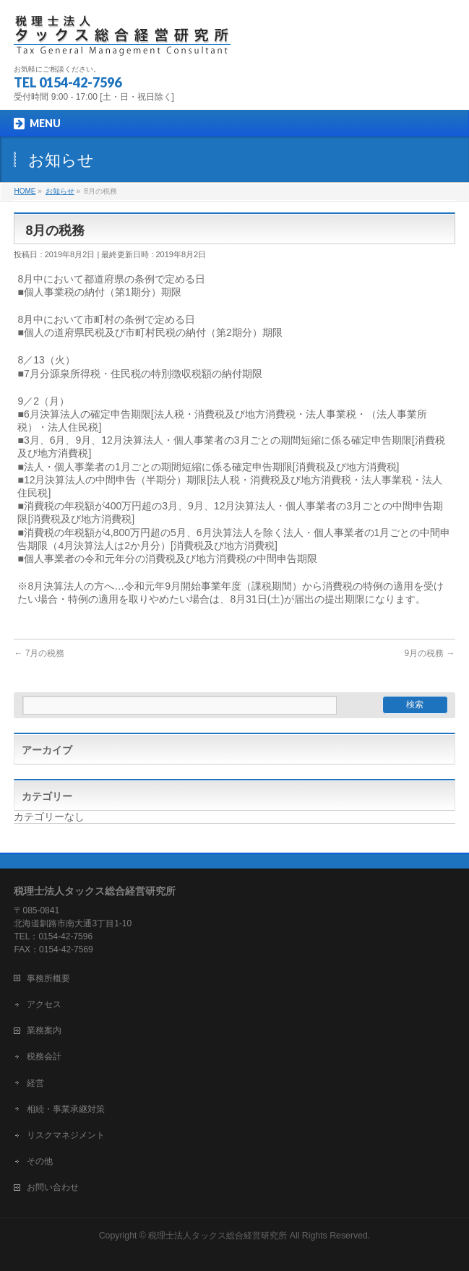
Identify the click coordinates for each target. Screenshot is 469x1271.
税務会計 (44, 1056)
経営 (35, 1083)
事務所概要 (48, 978)
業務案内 (44, 1030)
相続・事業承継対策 (66, 1109)
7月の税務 (39, 653)
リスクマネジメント (66, 1135)
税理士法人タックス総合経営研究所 (217, 1236)
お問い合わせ (53, 1187)
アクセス (44, 1004)
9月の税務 (430, 653)
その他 (40, 1161)
